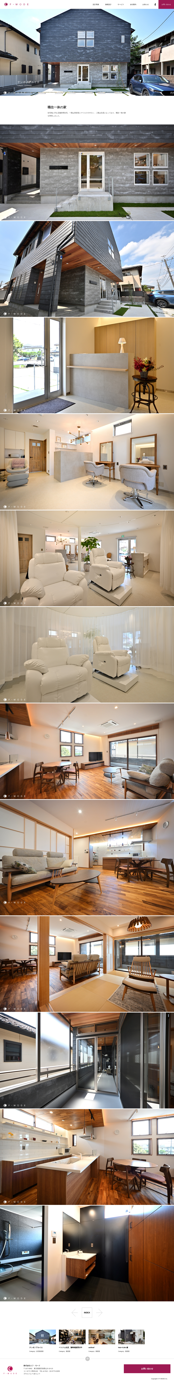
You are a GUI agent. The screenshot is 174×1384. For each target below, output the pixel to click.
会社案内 (133, 4)
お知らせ (145, 4)
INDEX (87, 1313)
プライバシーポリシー (32, 1374)
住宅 (37, 1351)
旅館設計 (108, 4)
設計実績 (96, 4)
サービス (121, 4)
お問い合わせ (147, 1369)
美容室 (41, 1351)
